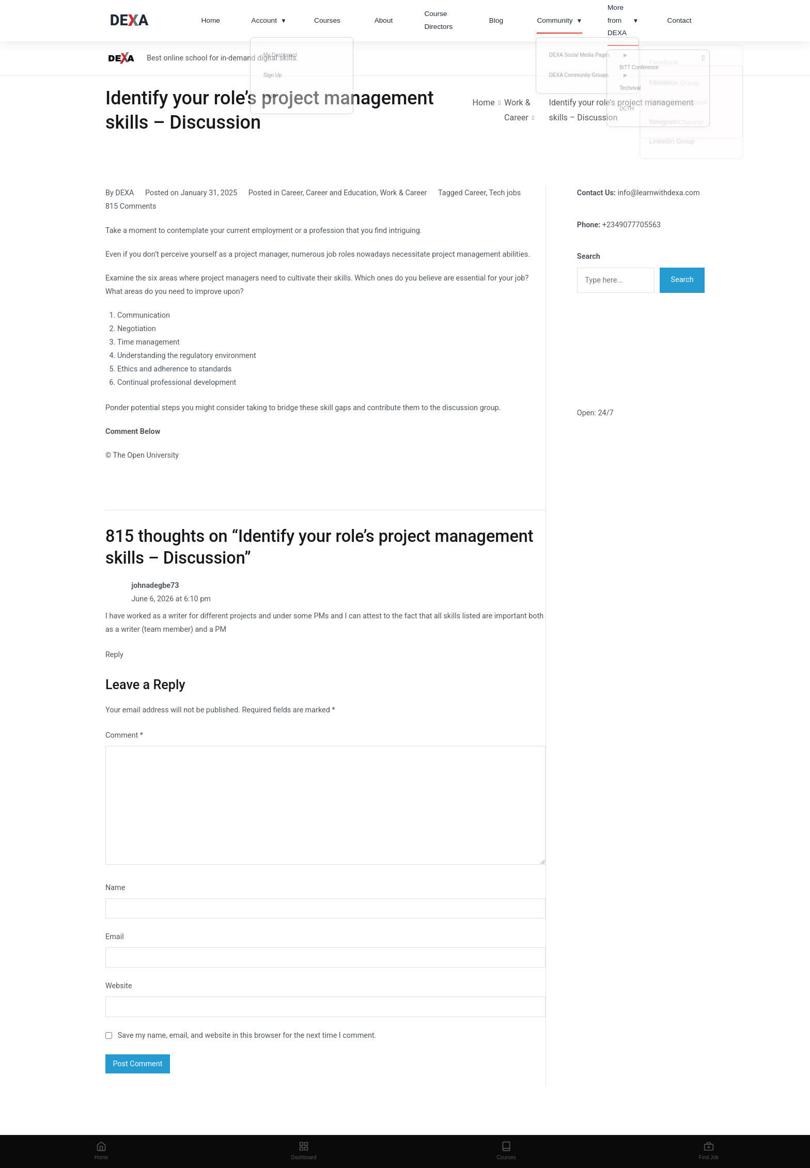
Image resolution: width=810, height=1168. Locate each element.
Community (559, 20)
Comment (124, 735)
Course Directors (438, 20)
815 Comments (130, 206)
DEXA (124, 193)
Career (291, 193)
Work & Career (403, 193)
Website (118, 986)
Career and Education (341, 193)
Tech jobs (505, 193)
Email (114, 936)
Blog (496, 20)
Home (210, 20)
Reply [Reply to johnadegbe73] (114, 654)
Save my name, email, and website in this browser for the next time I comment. (247, 1035)
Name (115, 887)
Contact (679, 20)
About (384, 20)
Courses (327, 20)
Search (588, 256)
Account (269, 20)
